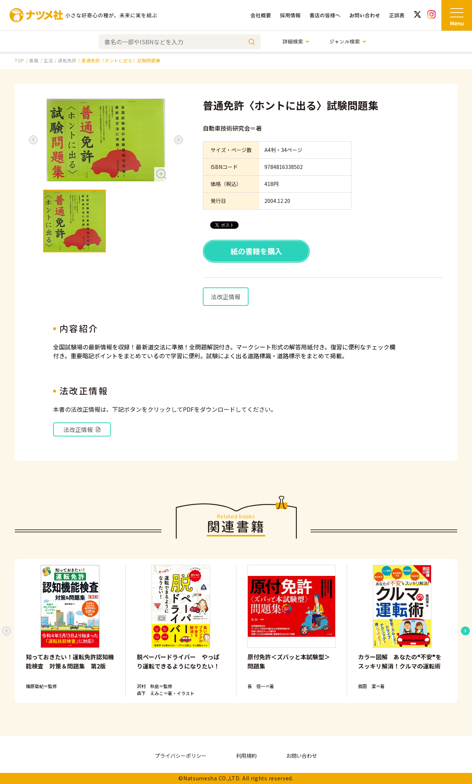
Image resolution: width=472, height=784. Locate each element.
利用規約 (246, 755)
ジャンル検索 (348, 41)
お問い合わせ (364, 15)
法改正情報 (225, 296)
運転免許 (67, 60)
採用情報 (290, 15)
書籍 (33, 60)
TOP (19, 60)
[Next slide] (465, 630)
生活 (48, 60)
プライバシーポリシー (180, 755)
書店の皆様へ (324, 15)
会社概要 (260, 15)
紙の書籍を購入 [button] (256, 251)
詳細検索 (296, 41)
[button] (106, 140)
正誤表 (397, 15)
